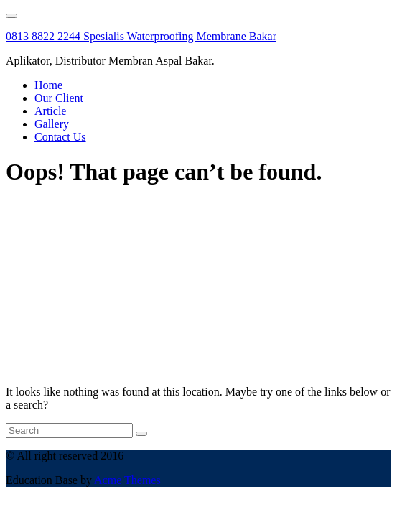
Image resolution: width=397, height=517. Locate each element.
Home (48, 85)
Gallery (51, 124)
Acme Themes (127, 480)
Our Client (58, 98)
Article (50, 111)
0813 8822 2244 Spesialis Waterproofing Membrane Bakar (141, 36)
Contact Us (60, 137)
